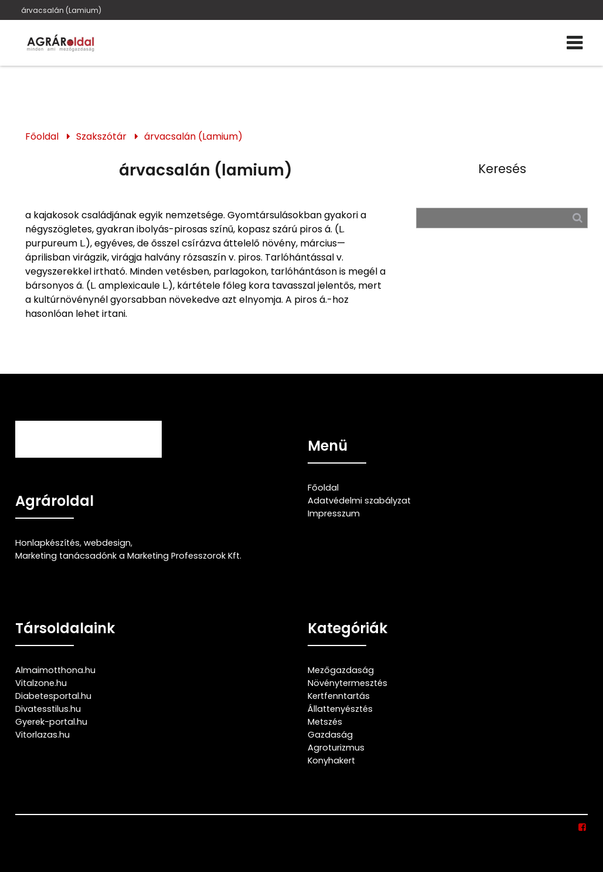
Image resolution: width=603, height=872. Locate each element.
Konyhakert (331, 760)
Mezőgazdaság (341, 670)
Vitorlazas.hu (42, 735)
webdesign (107, 543)
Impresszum (334, 513)
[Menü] (574, 43)
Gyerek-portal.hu (51, 722)
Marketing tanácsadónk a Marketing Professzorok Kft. (128, 556)
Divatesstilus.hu (48, 709)
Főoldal (42, 136)
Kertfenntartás (339, 696)
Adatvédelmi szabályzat (359, 500)
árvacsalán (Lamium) (61, 10)
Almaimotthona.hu (55, 670)
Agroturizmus (336, 747)
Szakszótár (101, 136)
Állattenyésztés (340, 709)
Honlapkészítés (47, 543)
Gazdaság (330, 735)
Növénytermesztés (347, 683)
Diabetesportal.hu (53, 696)
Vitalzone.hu (41, 683)
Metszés (325, 722)
